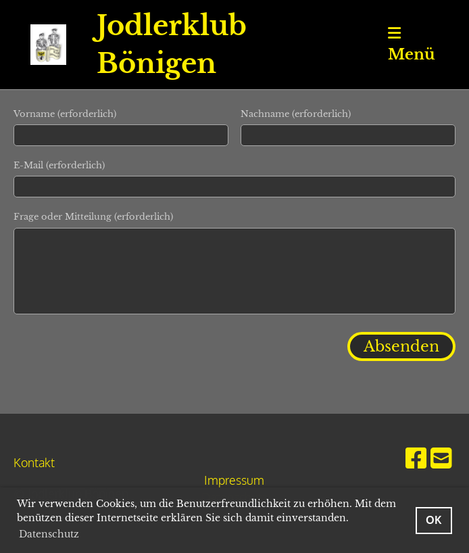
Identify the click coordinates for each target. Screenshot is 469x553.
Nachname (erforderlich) (296, 114)
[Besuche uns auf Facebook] (416, 457)
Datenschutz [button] (49, 534)
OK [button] (434, 519)
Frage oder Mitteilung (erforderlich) (93, 216)
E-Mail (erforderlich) (59, 165)
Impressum (234, 480)
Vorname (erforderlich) (65, 114)
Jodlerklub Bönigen (172, 44)
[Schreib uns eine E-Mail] (441, 457)
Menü (411, 45)
